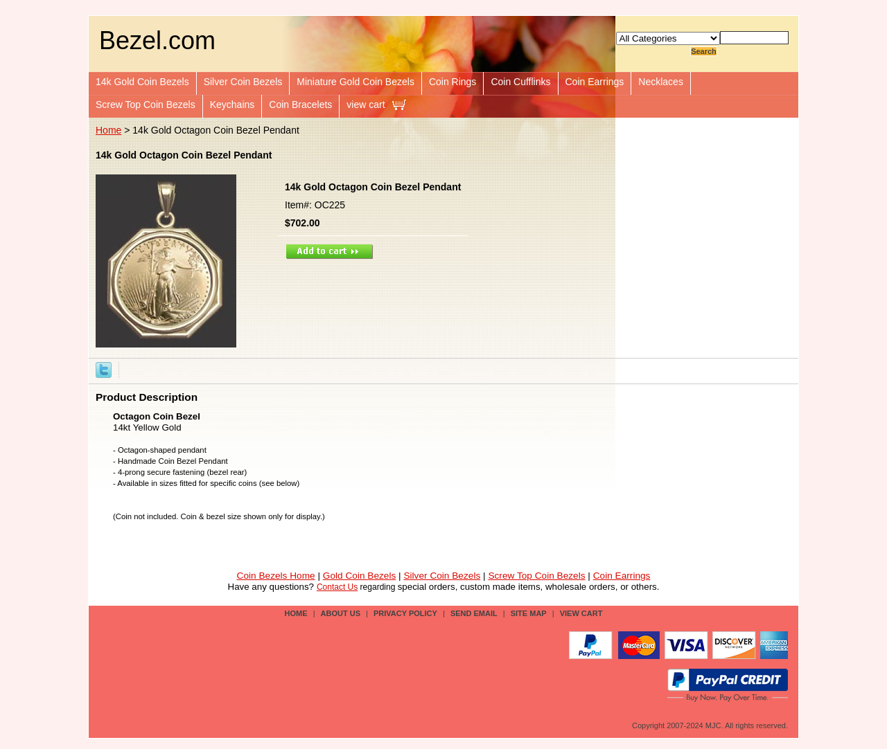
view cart (365, 104)
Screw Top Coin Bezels (145, 104)
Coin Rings (452, 81)
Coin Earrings (594, 81)
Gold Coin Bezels (359, 575)
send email (474, 613)
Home (108, 130)
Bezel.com (157, 40)
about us (340, 613)
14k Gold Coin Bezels (142, 81)
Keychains (232, 104)
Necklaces (660, 81)
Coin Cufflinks (520, 81)
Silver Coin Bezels (243, 81)
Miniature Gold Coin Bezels (355, 81)
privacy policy (405, 613)
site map (529, 613)
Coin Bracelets (300, 104)
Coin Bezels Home (276, 575)
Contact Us (337, 587)
